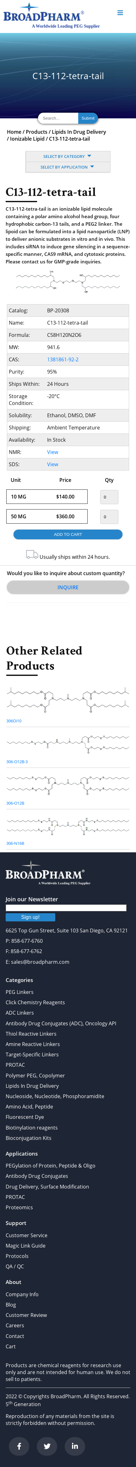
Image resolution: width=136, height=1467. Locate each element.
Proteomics (19, 1207)
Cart (11, 1346)
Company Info (22, 1294)
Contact (15, 1336)
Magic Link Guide (26, 1245)
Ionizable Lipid (27, 138)
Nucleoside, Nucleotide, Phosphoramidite (55, 1096)
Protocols (17, 1256)
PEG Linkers (20, 992)
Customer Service (26, 1235)
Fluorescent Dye (25, 1117)
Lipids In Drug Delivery (79, 131)
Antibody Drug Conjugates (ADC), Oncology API (61, 1023)
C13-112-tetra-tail (69, 138)
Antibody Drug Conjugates (37, 1176)
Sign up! (30, 917)
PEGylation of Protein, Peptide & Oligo (50, 1165)
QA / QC (15, 1266)
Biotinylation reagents (32, 1127)
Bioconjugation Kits (29, 1138)
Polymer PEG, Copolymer (35, 1075)
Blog (11, 1304)
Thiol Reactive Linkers (31, 1033)
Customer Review (26, 1315)
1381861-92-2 (63, 359)
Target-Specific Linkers (32, 1054)
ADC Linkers (20, 1012)
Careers (15, 1325)
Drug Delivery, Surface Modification (47, 1186)
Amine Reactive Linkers (33, 1044)
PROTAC (15, 1064)
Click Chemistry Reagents (35, 1002)
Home (14, 131)
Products (36, 131)
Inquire (68, 587)
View (52, 452)
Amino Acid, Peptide (29, 1106)
